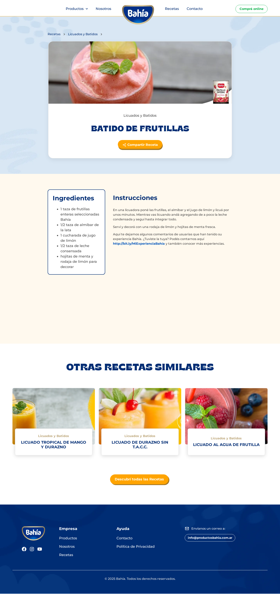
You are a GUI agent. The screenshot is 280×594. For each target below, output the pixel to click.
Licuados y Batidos (83, 34)
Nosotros (103, 9)
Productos (77, 9)
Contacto (195, 9)
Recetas (172, 9)
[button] (212, 538)
